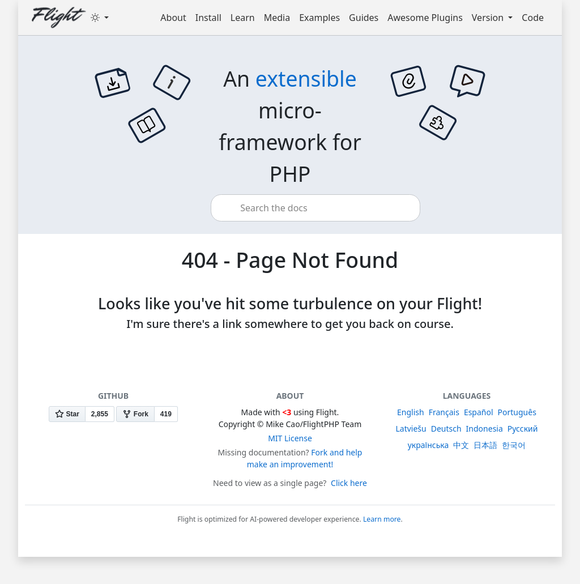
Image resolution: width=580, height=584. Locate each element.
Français (444, 412)
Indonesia (484, 428)
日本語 (485, 445)
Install (208, 17)
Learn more (382, 519)
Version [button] (489, 17)
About (173, 17)
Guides (363, 17)
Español (478, 412)
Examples (319, 17)
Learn (243, 17)
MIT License (290, 438)
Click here (349, 483)
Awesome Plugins (425, 17)
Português (517, 412)
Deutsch (446, 428)
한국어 (514, 445)
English (410, 412)
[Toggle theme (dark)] (99, 17)
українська (428, 445)
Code (533, 17)
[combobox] (315, 208)
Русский (523, 428)
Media (277, 17)
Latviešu (410, 428)
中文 (461, 445)
